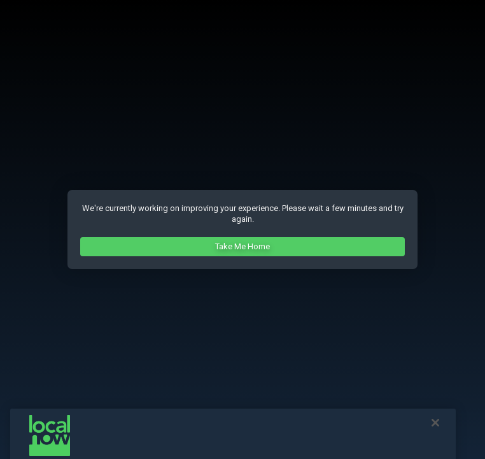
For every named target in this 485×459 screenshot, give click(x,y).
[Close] (435, 426)
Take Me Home (242, 246)
